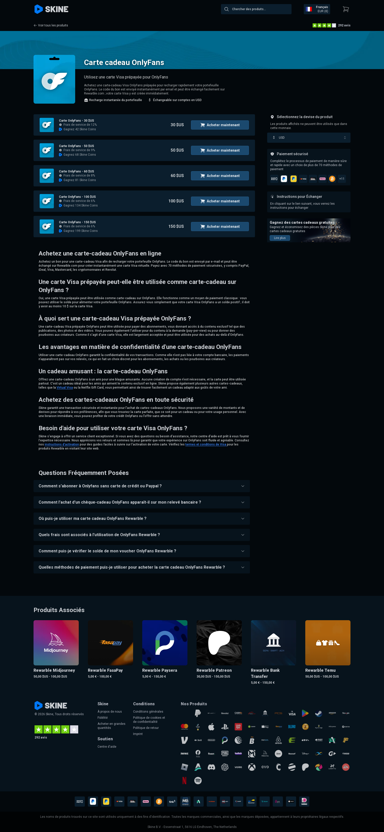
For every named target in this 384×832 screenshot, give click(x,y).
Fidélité (103, 717)
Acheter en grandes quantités (111, 726)
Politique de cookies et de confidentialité (149, 720)
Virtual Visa (65, 387)
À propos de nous (110, 711)
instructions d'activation (62, 444)
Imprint (138, 734)
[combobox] (256, 9)
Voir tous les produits (51, 25)
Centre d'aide (107, 746)
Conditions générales (148, 711)
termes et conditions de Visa (206, 444)
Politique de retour (146, 728)
